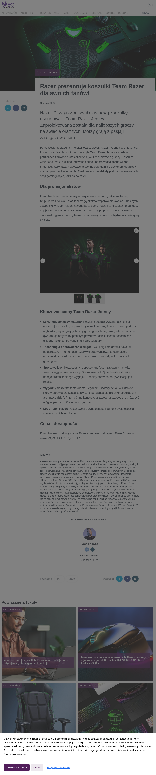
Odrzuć (37, 767)
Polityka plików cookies (58, 767)
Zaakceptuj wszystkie (16, 767)
